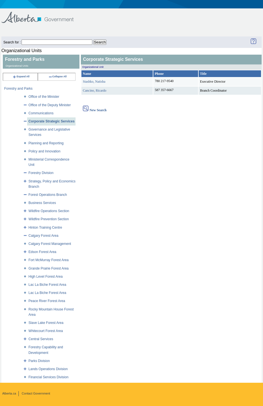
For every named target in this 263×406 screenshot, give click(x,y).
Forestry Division (41, 173)
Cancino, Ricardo (94, 90)
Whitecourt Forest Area (46, 331)
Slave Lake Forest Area (46, 323)
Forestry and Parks (18, 89)
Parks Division (39, 361)
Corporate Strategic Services (52, 121)
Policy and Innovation (44, 151)
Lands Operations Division (48, 369)
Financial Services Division (49, 377)
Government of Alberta (42, 15)
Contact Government (36, 393)
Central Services (41, 339)
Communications (41, 113)
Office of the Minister (44, 97)
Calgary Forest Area (43, 236)
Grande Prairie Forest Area (49, 268)
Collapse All (57, 76)
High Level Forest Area (46, 277)
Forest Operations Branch (48, 195)
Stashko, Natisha (94, 81)
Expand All (21, 76)
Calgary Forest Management (50, 244)
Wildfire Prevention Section (49, 219)
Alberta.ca (9, 393)
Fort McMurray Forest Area (49, 260)
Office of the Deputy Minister (50, 105)
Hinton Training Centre (45, 227)
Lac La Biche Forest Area (47, 285)
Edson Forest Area (42, 252)
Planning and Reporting (46, 143)
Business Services (42, 203)
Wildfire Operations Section (49, 211)
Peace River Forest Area (47, 301)
